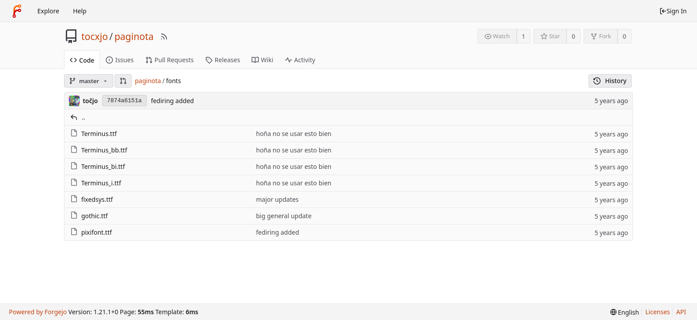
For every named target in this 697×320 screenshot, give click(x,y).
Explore (48, 11)
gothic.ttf (94, 216)
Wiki (262, 60)
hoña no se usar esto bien (293, 133)
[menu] (624, 312)
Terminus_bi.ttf (103, 166)
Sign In (673, 11)
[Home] (16, 11)
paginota (133, 36)
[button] (123, 81)
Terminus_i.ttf (101, 183)
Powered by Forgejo (38, 312)
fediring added (172, 100)
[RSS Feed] (164, 36)
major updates (277, 199)
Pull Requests (169, 60)
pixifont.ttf (96, 232)
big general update (284, 216)
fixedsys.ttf (97, 199)
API (681, 312)
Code (82, 60)
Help (80, 11)
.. (83, 117)
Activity (300, 60)
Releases (222, 60)
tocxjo (94, 36)
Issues (119, 60)
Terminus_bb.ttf (104, 150)
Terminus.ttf (99, 133)
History (610, 80)
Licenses (657, 312)
